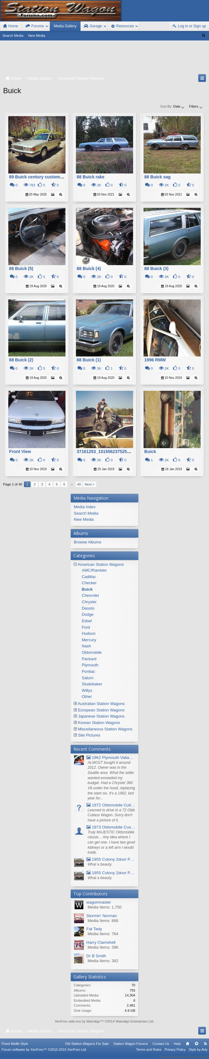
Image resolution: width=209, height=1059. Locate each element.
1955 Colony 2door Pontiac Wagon (110, 859)
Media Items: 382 (103, 960)
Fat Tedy (94, 929)
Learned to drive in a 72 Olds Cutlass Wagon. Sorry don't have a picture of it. (111, 815)
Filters (196, 106)
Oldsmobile (92, 652)
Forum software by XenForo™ (44, 1053)
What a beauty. (100, 864)
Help (177, 1047)
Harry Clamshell (101, 942)
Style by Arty (198, 1053)
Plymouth (90, 665)
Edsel (87, 621)
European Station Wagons (101, 710)
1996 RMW (155, 359)
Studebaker (92, 684)
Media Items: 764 (103, 933)
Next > (89, 484)
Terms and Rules (149, 1053)
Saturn (87, 678)
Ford (86, 627)
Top (196, 1048)
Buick (150, 451)
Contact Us (160, 1047)
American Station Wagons (101, 564)
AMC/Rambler (94, 570)
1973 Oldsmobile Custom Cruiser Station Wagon (110, 827)
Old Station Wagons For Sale (87, 1047)
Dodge (87, 614)
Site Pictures (89, 735)
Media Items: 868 (103, 920)
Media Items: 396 (103, 947)
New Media (36, 35)
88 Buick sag (157, 176)
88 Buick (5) (21, 268)
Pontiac (88, 671)
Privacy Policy (174, 1053)
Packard (89, 659)
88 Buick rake (90, 176)
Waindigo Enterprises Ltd (134, 1021)
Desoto (88, 608)
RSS (205, 1048)
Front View (20, 451)
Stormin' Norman (101, 915)
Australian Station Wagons (101, 703)
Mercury (89, 640)
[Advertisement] (104, 58)
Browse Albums (87, 542)
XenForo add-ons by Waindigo (77, 1021)
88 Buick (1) (89, 359)
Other (87, 696)
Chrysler (89, 602)
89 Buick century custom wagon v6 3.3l (49, 176)
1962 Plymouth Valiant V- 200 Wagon (110, 757)
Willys (87, 690)
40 (79, 484)
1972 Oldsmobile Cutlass (110, 805)
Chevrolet (90, 595)
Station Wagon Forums (130, 1047)
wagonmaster (98, 902)
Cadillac (89, 576)
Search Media (12, 35)
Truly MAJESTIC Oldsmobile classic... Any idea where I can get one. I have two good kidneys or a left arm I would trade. (111, 842)
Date (179, 106)
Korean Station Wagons (99, 722)
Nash (86, 646)
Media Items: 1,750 (105, 907)
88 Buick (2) (21, 359)
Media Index (85, 507)
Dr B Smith (96, 956)
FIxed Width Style (15, 1047)
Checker (89, 583)
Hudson (89, 633)
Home (187, 1048)
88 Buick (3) (156, 268)
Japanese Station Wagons (101, 716)
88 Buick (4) (89, 268)
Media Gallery (65, 26)
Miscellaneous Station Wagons (105, 729)
